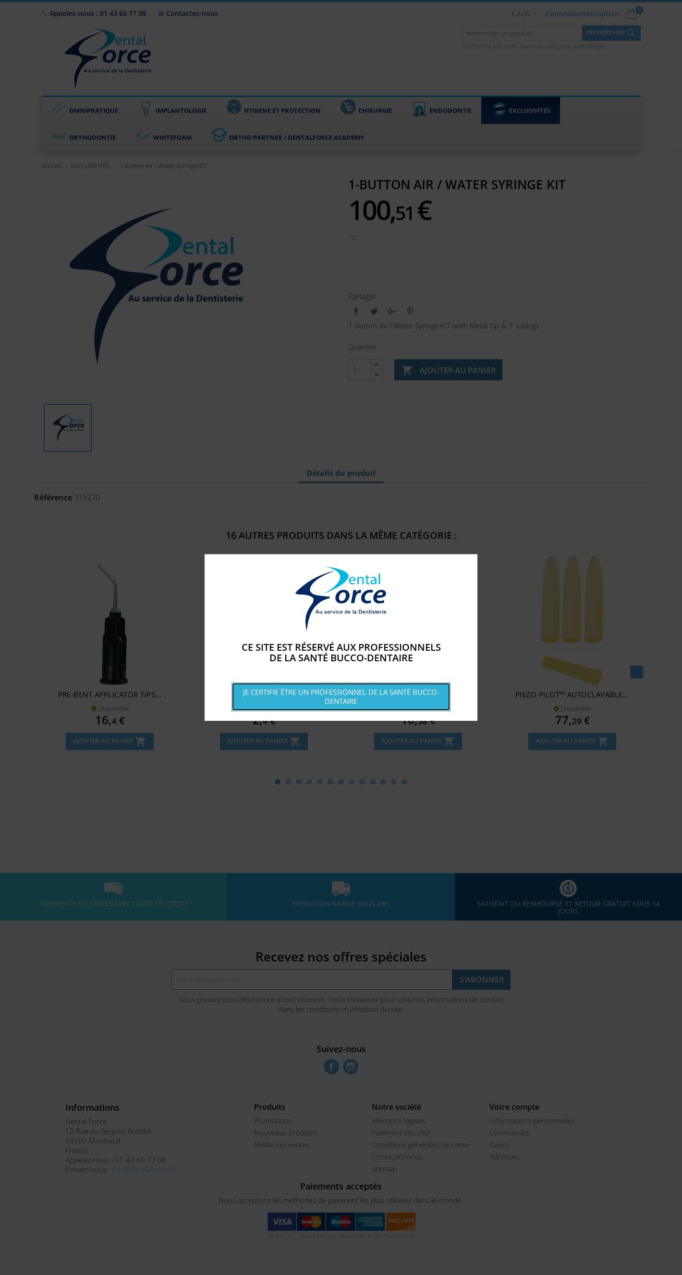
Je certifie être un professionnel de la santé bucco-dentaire (341, 696)
